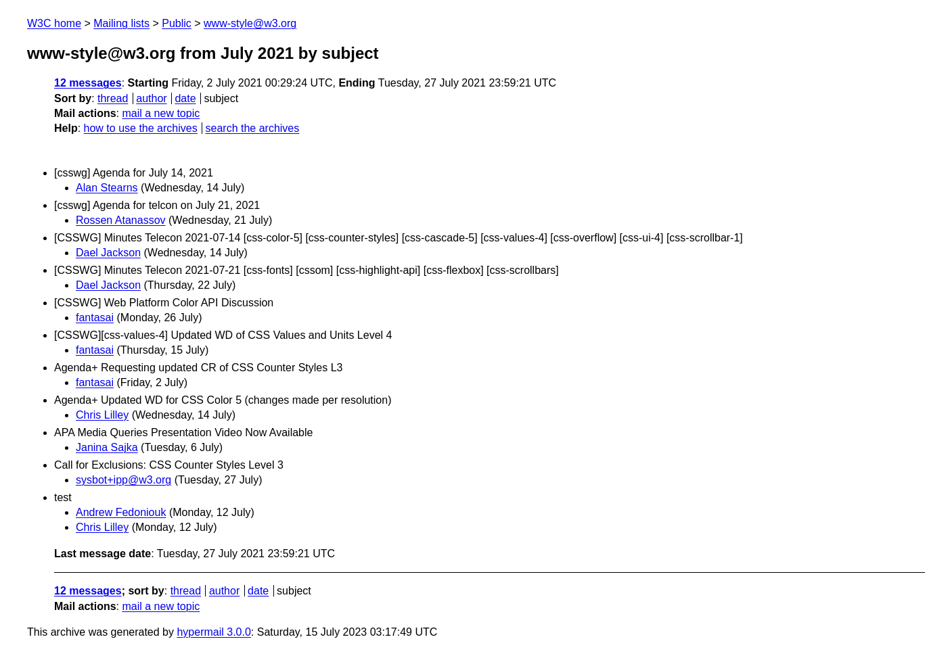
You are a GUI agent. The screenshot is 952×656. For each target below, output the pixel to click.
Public (176, 23)
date (185, 98)
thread (112, 98)
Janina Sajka (107, 447)
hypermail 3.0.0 (213, 632)
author (151, 98)
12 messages (88, 83)
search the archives (253, 128)
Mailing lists (121, 23)
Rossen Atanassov (121, 220)
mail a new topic (161, 113)
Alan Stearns (107, 187)
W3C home (54, 23)
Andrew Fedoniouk (121, 512)
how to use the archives (141, 128)
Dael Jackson (108, 252)
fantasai (95, 317)
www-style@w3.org (250, 23)
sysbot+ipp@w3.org (123, 480)
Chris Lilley (102, 415)
